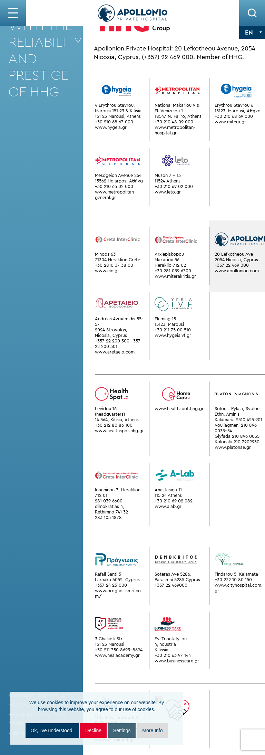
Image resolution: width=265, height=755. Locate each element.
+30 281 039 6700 (173, 270)
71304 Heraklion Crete (117, 259)
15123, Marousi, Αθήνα (238, 110)
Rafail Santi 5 (108, 574)
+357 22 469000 (171, 585)
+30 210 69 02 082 (174, 501)
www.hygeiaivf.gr (173, 335)
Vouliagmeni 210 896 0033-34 (236, 428)
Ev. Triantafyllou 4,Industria (171, 641)
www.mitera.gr (230, 122)
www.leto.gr (168, 192)
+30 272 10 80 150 (233, 579)
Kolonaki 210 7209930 (237, 441)
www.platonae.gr (233, 447)
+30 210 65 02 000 (114, 186)
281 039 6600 (108, 501)
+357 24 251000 (111, 585)
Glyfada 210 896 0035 (237, 436)
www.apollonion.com (237, 270)
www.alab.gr (168, 506)
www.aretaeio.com (115, 352)
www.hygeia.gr (111, 127)
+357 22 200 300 (112, 341)
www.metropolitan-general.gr (115, 195)
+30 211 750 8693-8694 (119, 650)
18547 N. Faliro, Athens (178, 116)
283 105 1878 (108, 517)
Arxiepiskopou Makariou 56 (169, 257)
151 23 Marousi (109, 644)
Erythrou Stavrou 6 (234, 105)
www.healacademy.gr (117, 655)
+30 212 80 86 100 (113, 425)
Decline (93, 730)
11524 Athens (167, 181)
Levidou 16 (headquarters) (110, 411)
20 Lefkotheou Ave (234, 254)
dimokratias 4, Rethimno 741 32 (111, 509)
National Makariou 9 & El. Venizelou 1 (177, 108)
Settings (122, 730)
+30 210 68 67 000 (114, 122)
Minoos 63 (105, 254)
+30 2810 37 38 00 (114, 265)
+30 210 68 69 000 (234, 116)
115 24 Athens (168, 495)
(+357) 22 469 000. (168, 57)
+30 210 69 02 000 (174, 186)
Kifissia (161, 650)
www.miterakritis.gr (175, 276)
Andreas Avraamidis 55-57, (119, 321)
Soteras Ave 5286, (173, 574)
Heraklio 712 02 (170, 265)
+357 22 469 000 (232, 265)
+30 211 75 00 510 (173, 330)
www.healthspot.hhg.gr (119, 430)
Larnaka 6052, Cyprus (117, 579)
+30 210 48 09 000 (174, 122)
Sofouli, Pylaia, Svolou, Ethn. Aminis (238, 411)
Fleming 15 (165, 318)
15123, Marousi (169, 324)
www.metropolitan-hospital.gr (175, 130)
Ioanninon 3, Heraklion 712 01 (117, 493)
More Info (152, 730)
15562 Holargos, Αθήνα (119, 181)
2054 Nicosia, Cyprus (236, 259)
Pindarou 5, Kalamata (236, 574)
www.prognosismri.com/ (118, 593)
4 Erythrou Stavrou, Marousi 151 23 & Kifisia (118, 108)
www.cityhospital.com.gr (239, 588)
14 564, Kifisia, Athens (117, 419)
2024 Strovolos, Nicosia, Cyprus (111, 333)
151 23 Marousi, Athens (118, 116)
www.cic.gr (107, 270)
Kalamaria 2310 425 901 (238, 419)
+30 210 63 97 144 (173, 655)
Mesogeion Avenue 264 (118, 175)
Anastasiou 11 (168, 490)
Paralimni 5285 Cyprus (177, 579)
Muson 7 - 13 (168, 175)
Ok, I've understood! (52, 730)
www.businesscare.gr (177, 661)
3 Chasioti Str (108, 638)
